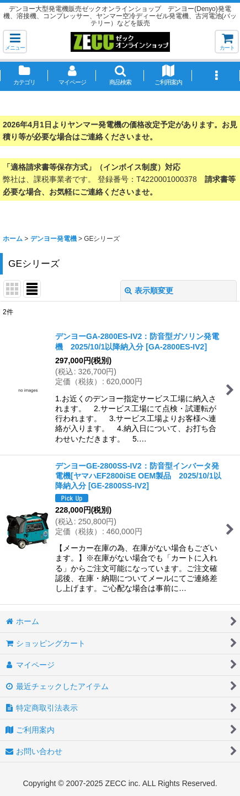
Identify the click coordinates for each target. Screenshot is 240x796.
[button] (15, 41)
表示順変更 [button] (149, 290)
